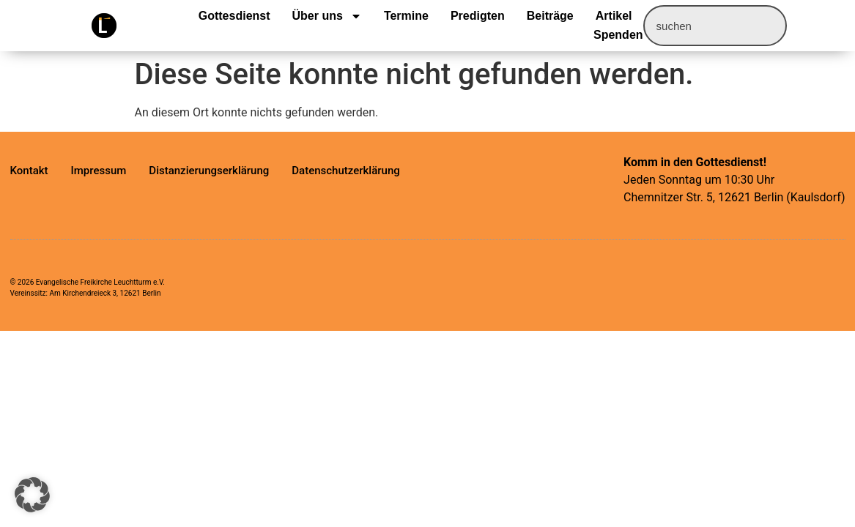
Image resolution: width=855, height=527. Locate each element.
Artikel (614, 16)
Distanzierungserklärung (209, 170)
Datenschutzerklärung (345, 170)
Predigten (478, 16)
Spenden (618, 35)
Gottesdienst (234, 16)
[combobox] (715, 25)
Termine (406, 16)
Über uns (327, 16)
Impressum (99, 170)
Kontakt (29, 170)
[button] (32, 495)
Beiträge (550, 16)
